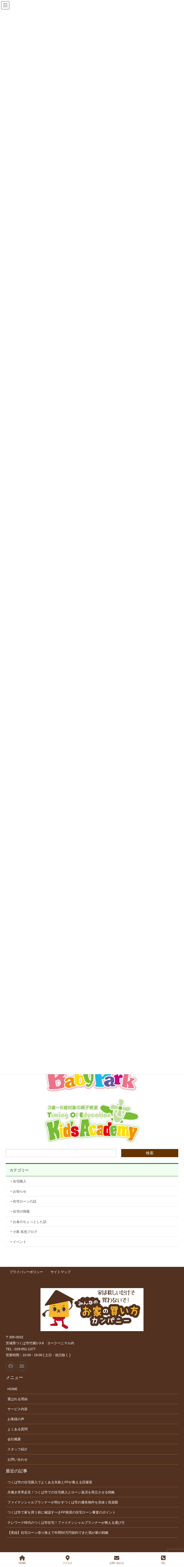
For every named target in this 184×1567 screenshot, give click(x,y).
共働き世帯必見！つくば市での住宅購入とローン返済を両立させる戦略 (61, 1492)
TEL (163, 1559)
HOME (12, 1389)
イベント (19, 1242)
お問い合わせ (17, 1459)
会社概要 (14, 1439)
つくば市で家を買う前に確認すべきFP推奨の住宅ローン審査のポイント (61, 1512)
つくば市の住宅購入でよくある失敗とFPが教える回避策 (49, 1482)
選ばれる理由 (17, 1399)
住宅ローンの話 (24, 1201)
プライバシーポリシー (26, 1272)
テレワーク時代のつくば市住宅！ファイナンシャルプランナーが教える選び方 (66, 1522)
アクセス (67, 1559)
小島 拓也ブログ (25, 1232)
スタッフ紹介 (17, 1449)
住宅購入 (19, 1181)
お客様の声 (15, 1419)
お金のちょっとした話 (29, 1222)
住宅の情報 (21, 1211)
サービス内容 (17, 1409)
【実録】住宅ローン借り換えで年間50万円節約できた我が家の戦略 (58, 1532)
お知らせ (19, 1191)
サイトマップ (61, 1272)
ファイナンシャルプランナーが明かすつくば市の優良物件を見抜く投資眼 (62, 1502)
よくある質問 (17, 1429)
